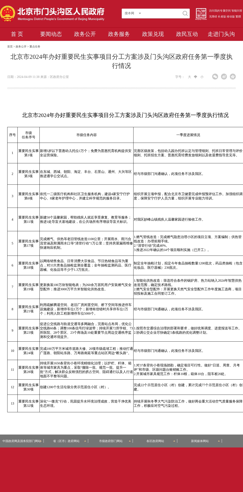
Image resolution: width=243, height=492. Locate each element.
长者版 (222, 16)
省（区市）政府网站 (69, 441)
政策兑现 (153, 34)
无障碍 (213, 16)
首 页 (17, 34)
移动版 (231, 16)
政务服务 (119, 34)
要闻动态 (51, 34)
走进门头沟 (221, 34)
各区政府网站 (160, 441)
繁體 (238, 16)
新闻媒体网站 (205, 441)
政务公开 (85, 34)
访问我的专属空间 (220, 10)
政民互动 (187, 34)
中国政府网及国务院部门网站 (21, 441)
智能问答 (236, 10)
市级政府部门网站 (115, 441)
